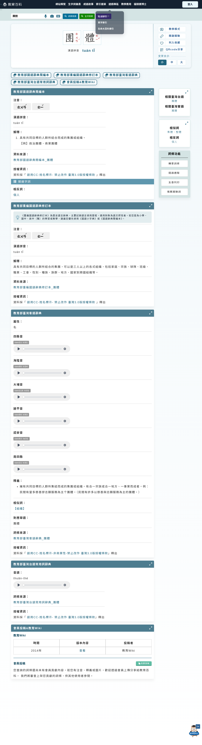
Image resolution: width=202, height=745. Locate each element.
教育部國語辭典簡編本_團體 (33, 160)
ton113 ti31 (22, 390)
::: (1, 4)
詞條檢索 (70, 16)
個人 (16, 195)
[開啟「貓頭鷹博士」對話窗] (194, 731)
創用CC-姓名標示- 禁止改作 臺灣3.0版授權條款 (60, 174)
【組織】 (19, 508)
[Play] (19, 349)
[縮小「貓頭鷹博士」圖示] (198, 726)
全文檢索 (87, 16)
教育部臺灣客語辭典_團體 (31, 538)
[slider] (42, 348)
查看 (82, 650)
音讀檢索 (104, 16)
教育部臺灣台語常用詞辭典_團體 (36, 602)
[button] (101, 4)
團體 (174, 101)
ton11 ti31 (21, 342)
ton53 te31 (21, 438)
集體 (170, 132)
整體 (179, 132)
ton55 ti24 (21, 366)
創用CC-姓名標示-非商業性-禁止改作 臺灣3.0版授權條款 (67, 553)
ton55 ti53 (21, 414)
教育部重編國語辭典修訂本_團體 (36, 287)
